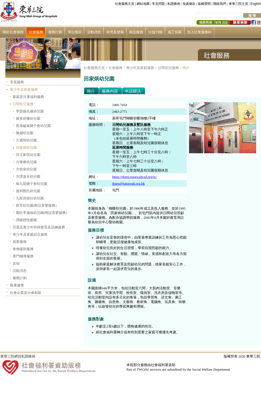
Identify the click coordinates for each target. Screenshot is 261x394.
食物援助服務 (23, 249)
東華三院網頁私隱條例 (17, 356)
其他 (16, 263)
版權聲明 (204, 4)
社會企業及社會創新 (25, 293)
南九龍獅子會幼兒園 (31, 184)
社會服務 (36, 32)
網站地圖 (143, 4)
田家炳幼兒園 (26, 147)
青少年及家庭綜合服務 (30, 234)
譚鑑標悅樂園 (26, 220)
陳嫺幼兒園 (24, 133)
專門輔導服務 (23, 256)
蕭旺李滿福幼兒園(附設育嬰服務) (41, 213)
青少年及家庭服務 (24, 89)
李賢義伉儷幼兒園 (30, 111)
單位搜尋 (75, 32)
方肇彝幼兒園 (26, 162)
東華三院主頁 (238, 4)
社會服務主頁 (124, 4)
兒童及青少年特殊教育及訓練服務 (39, 227)
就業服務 (20, 242)
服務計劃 (55, 32)
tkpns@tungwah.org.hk (128, 183)
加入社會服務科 (199, 32)
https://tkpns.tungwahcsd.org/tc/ (134, 177)
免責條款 (189, 4)
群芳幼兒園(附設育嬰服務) (36, 205)
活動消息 (94, 32)
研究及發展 (115, 32)
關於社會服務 (13, 32)
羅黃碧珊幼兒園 (28, 118)
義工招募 (175, 32)
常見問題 (158, 4)
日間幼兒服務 (23, 104)
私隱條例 (173, 4)
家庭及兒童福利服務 (28, 97)
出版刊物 (155, 32)
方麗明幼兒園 (26, 140)
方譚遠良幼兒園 (28, 176)
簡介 (185, 68)
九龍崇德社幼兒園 (30, 198)
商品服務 (136, 32)
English (256, 4)
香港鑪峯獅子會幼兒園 (33, 126)
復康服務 (17, 285)
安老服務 (17, 82)
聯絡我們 (219, 4)
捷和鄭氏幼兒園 (28, 191)
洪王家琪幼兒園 (28, 155)
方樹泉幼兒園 (26, 169)
